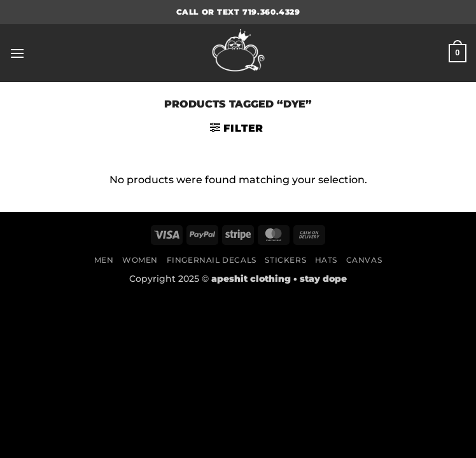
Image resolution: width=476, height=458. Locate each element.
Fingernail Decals (211, 260)
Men (104, 260)
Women (140, 260)
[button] (17, 53)
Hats (326, 260)
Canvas (364, 260)
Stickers (285, 260)
